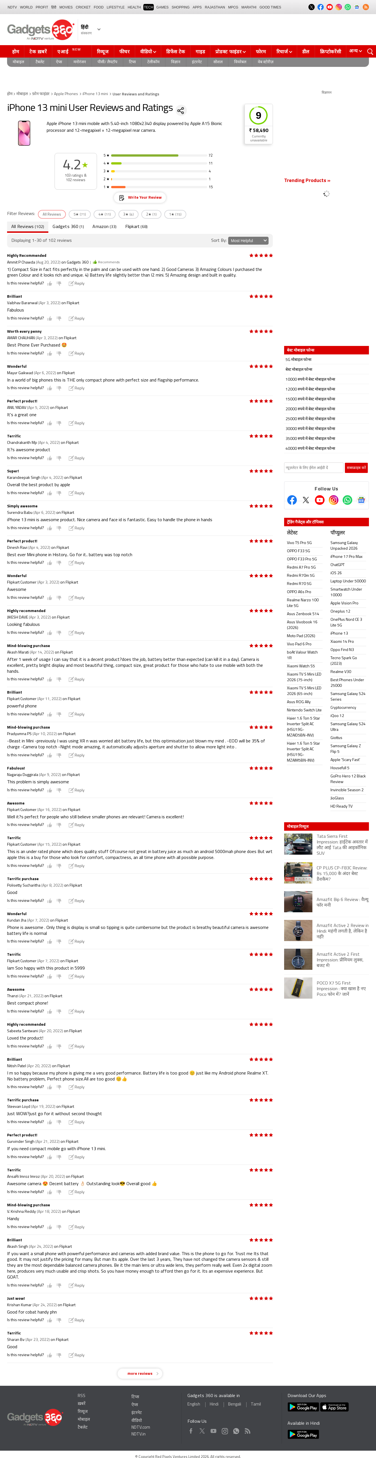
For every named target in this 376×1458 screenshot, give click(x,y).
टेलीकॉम (153, 62)
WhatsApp (236, 1430)
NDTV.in (138, 1434)
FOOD (99, 7)
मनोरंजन (80, 62)
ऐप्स (59, 62)
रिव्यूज (103, 51)
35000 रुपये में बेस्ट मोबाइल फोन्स (310, 439)
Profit (42, 7)
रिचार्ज (282, 51)
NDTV (12, 7)
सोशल (217, 62)
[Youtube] (320, 500)
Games (162, 7)
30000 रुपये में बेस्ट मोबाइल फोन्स (310, 429)
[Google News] (361, 500)
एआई (70, 51)
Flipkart (136, 227)
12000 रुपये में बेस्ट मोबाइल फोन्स (310, 389)
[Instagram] (333, 500)
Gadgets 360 (68, 227)
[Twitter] (306, 500)
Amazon (104, 227)
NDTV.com (140, 1428)
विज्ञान (175, 62)
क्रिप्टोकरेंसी (330, 51)
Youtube (213, 1430)
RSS (81, 1396)
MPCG (233, 7)
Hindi (214, 1404)
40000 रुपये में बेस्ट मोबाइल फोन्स (310, 449)
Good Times (270, 7)
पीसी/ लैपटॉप (107, 62)
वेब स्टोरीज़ (265, 62)
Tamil (256, 1404)
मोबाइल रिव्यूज (297, 826)
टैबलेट (40, 62)
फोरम (261, 51)
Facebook (191, 1430)
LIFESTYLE (115, 7)
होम (15, 51)
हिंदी (53, 7)
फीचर (124, 51)
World (26, 7)
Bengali (234, 1404)
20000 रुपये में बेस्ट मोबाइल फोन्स (310, 409)
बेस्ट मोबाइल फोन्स (299, 370)
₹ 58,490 (258, 130)
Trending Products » (307, 180)
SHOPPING (180, 7)
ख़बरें (81, 1404)
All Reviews (27, 227)
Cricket (83, 7)
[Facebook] (292, 500)
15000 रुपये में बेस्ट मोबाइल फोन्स (310, 399)
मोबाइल (18, 62)
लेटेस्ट (292, 533)
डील (306, 51)
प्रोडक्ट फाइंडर (228, 51)
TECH (148, 7)
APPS (197, 7)
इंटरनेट (197, 62)
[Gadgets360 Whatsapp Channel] (347, 500)
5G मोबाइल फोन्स (298, 360)
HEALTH (134, 7)
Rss (247, 1430)
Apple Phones (66, 94)
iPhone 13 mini (95, 94)
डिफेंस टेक (175, 51)
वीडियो (146, 51)
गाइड (200, 51)
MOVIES (66, 7)
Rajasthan (215, 7)
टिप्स (132, 62)
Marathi (248, 7)
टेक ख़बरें (38, 51)
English (193, 1404)
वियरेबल (240, 62)
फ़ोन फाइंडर (40, 94)
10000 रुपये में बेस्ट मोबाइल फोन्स (310, 380)
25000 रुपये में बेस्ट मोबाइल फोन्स (310, 419)
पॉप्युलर (337, 533)
